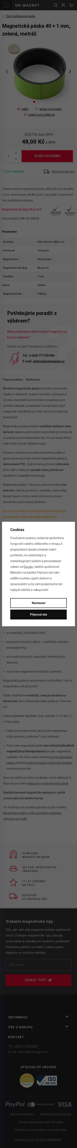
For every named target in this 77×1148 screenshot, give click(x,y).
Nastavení (38, 603)
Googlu (28, 566)
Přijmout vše (38, 614)
